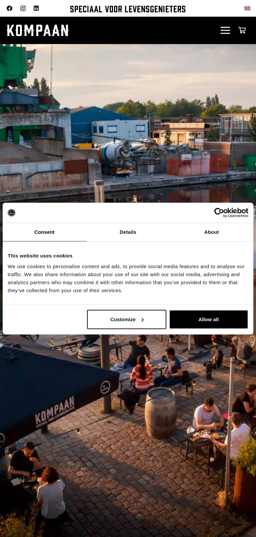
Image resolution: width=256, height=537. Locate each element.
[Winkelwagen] (242, 30)
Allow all (208, 319)
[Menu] (225, 30)
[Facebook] (9, 8)
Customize (127, 319)
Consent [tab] (44, 232)
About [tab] (211, 232)
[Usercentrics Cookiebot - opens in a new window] (219, 213)
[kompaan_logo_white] (73, 30)
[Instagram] (23, 8)
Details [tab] (128, 232)
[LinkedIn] (36, 8)
